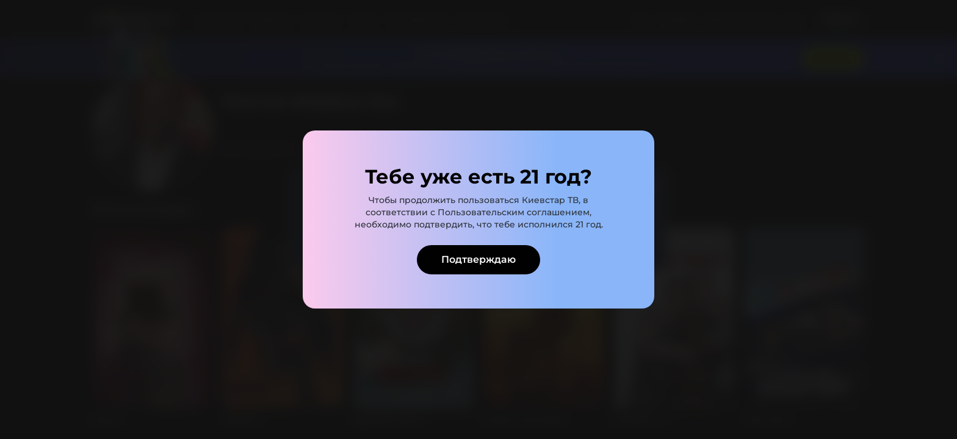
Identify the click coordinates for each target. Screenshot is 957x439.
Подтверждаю (478, 259)
